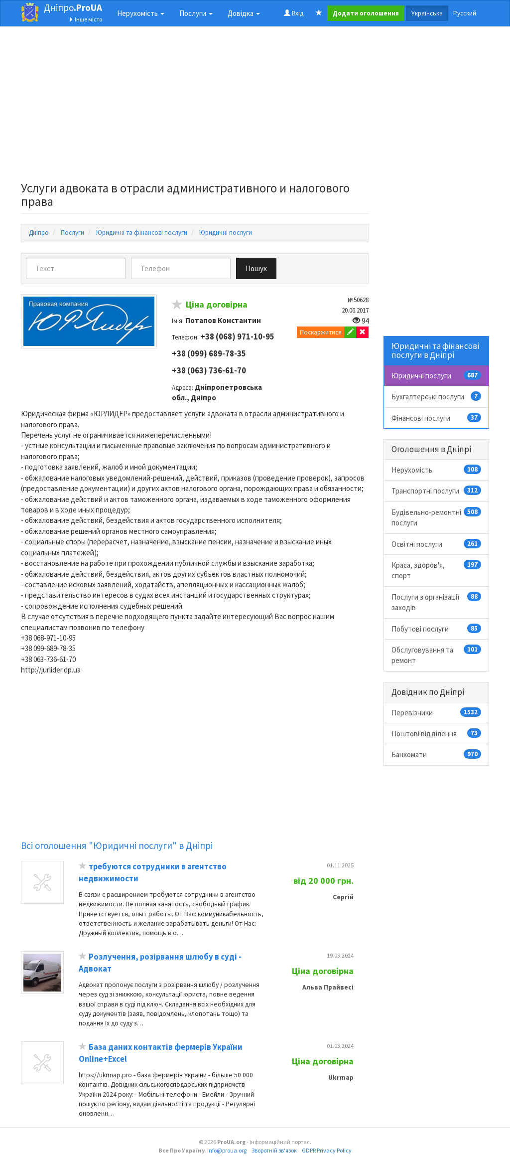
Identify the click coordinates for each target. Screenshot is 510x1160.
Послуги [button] (196, 13)
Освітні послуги (436, 544)
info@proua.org (227, 1150)
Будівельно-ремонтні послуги (436, 517)
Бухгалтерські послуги (436, 396)
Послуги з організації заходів (436, 602)
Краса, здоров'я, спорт (436, 570)
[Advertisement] (195, 106)
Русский (464, 13)
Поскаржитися (321, 332)
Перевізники (436, 712)
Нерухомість (436, 470)
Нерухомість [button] (140, 13)
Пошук (256, 268)
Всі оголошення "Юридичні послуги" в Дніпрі (117, 845)
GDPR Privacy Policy (327, 1150)
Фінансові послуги (436, 418)
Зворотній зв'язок (274, 1150)
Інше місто (85, 19)
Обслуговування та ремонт (436, 655)
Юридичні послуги (436, 375)
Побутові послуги (436, 629)
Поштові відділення (436, 733)
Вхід (293, 13)
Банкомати (436, 754)
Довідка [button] (244, 13)
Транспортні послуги (436, 491)
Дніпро (73, 7)
